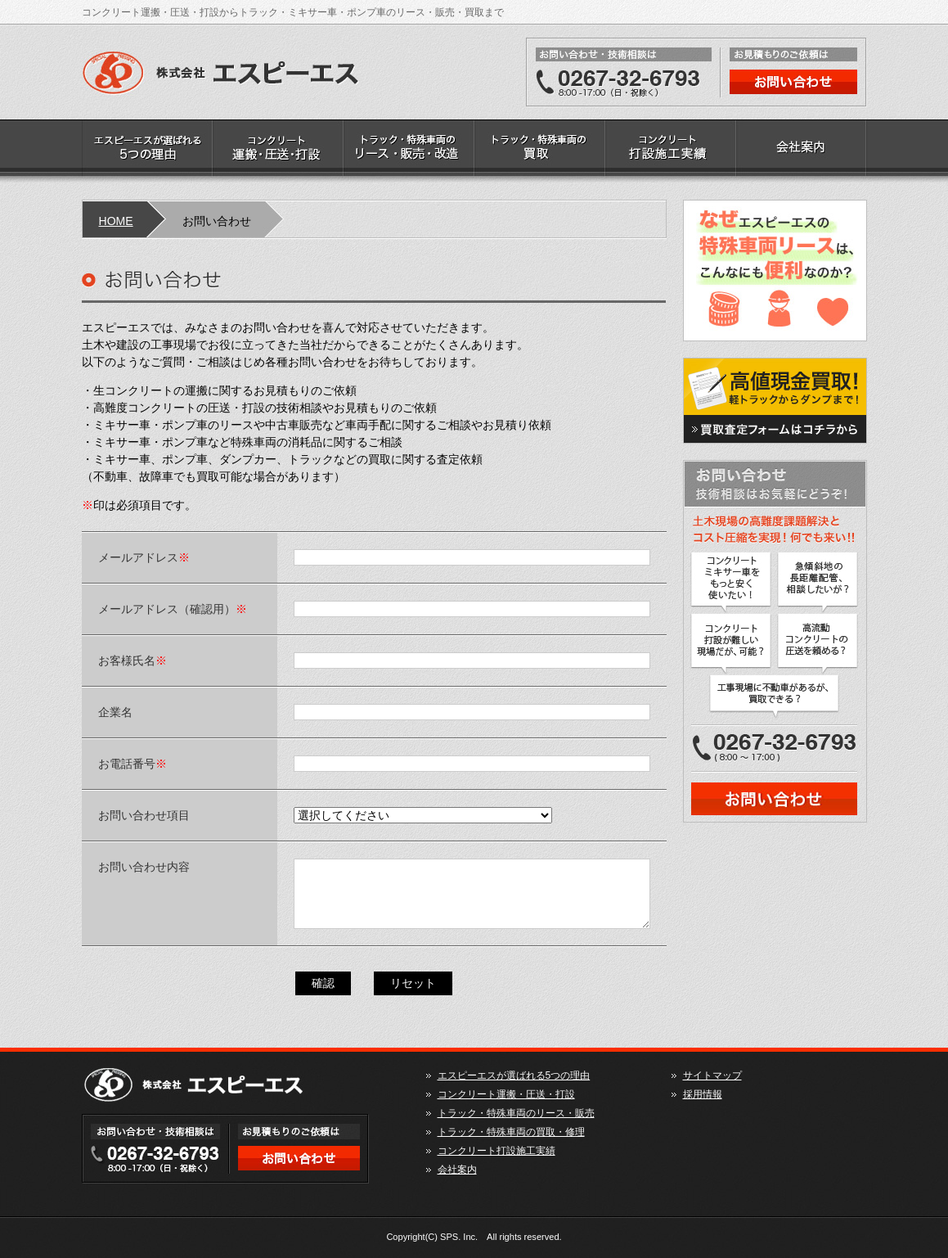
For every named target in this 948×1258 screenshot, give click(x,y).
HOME (116, 221)
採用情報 (702, 1094)
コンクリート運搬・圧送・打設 (278, 151)
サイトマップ (712, 1075)
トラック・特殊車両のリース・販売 (409, 151)
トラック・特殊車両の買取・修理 (539, 151)
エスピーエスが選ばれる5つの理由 (147, 151)
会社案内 (801, 151)
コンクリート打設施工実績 (670, 151)
